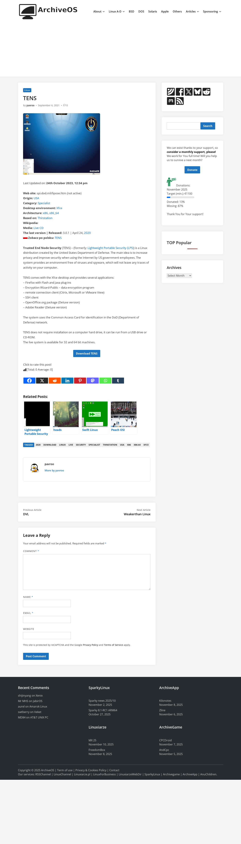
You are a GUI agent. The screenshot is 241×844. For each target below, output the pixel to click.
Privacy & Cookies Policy (90, 770)
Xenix (39, 695)
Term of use (65, 770)
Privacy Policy (90, 644)
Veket (37, 712)
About (99, 11)
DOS (141, 11)
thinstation (110, 444)
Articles (192, 11)
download (49, 444)
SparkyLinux (152, 774)
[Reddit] (55, 381)
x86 (45, 213)
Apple (165, 11)
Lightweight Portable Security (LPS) (111, 248)
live (71, 444)
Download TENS (86, 353)
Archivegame (171, 774)
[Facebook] (29, 381)
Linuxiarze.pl (82, 774)
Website (28, 629)
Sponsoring (212, 11)
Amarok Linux (38, 706)
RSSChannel (43, 774)
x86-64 (137, 444)
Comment (31, 551)
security (81, 444)
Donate (192, 170)
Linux (27, 90)
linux (62, 444)
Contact (114, 770)
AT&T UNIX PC (39, 717)
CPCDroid (165, 740)
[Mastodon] (93, 381)
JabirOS (37, 701)
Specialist (44, 203)
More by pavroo (54, 470)
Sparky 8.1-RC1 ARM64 (103, 710)
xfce (146, 444)
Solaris (152, 11)
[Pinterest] (80, 381)
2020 (87, 233)
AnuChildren (208, 774)
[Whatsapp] (105, 381)
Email (28, 613)
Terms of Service (113, 644)
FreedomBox (97, 750)
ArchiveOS (47, 770)
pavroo (30, 105)
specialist (94, 444)
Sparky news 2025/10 (102, 701)
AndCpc (164, 750)
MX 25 (92, 740)
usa (122, 444)
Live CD (38, 228)
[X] (42, 381)
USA (36, 198)
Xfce (59, 208)
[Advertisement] (120, 48)
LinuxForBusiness (104, 774)
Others (177, 11)
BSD (131, 11)
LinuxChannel (62, 774)
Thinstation (45, 218)
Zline (162, 710)
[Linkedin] (67, 381)
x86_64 (54, 213)
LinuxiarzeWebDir (130, 774)
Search (207, 126)
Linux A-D (117, 11)
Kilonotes (165, 701)
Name (28, 596)
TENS (58, 238)
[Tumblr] (118, 381)
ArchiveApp (190, 774)
